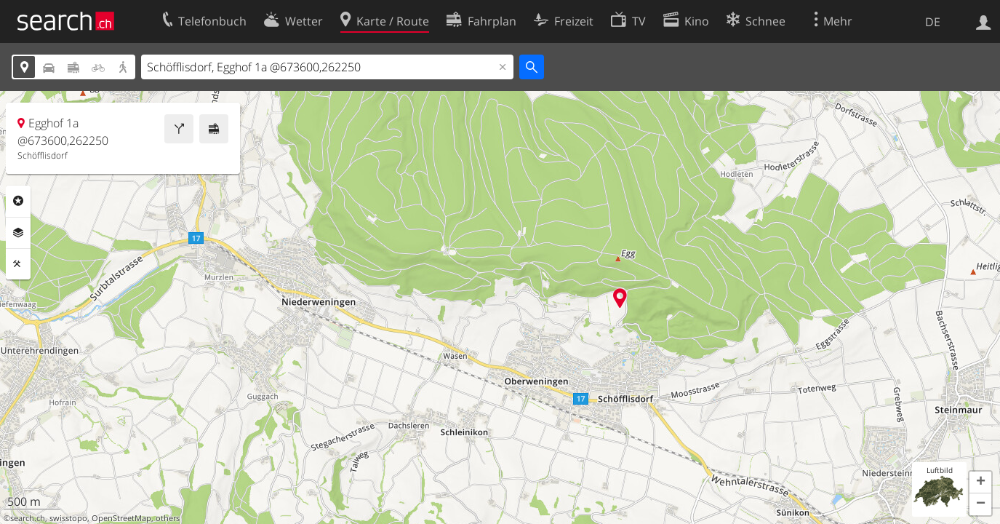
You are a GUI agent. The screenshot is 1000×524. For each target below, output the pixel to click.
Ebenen (18, 233)
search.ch (27, 518)
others (168, 518)
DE (932, 22)
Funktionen (18, 264)
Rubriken (18, 201)
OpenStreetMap (121, 518)
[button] (980, 482)
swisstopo (68, 518)
